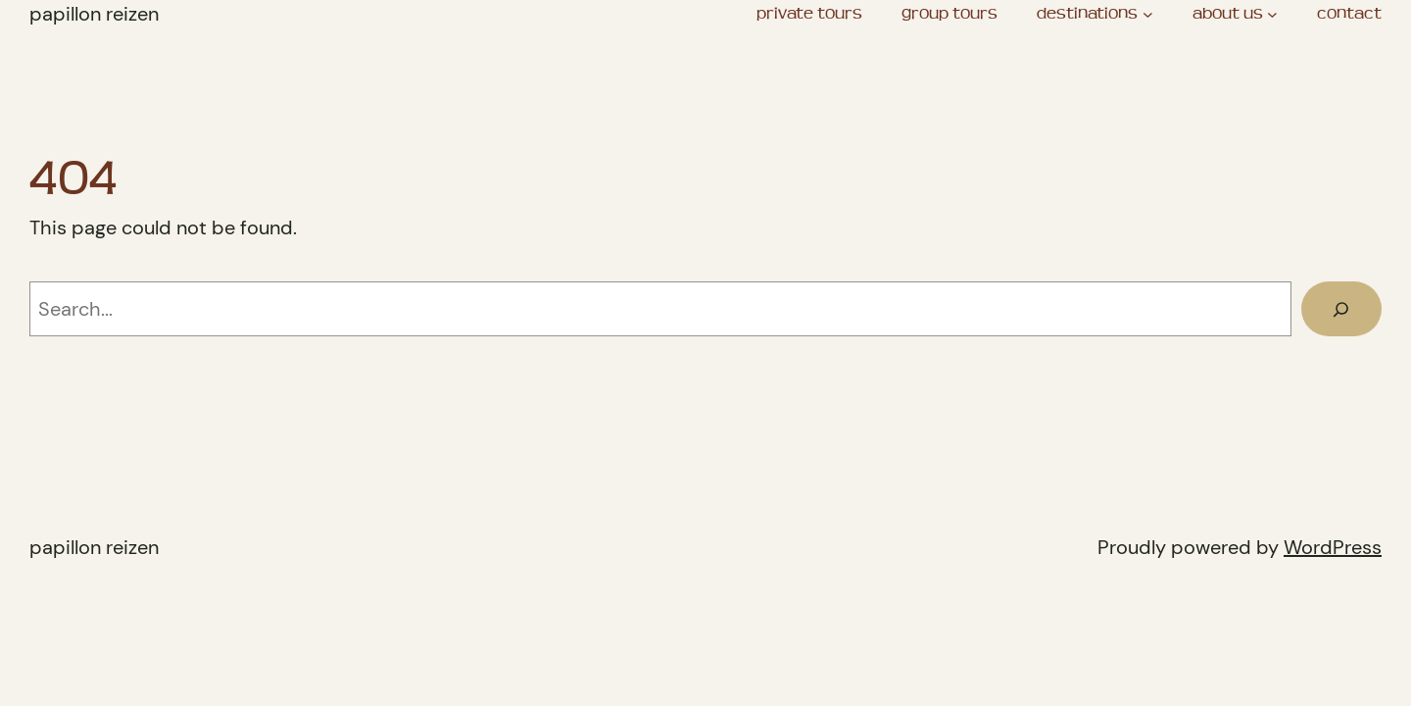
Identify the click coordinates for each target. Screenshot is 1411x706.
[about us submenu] (1272, 14)
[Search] (1341, 308)
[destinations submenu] (1148, 14)
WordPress (1333, 547)
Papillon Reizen (94, 13)
